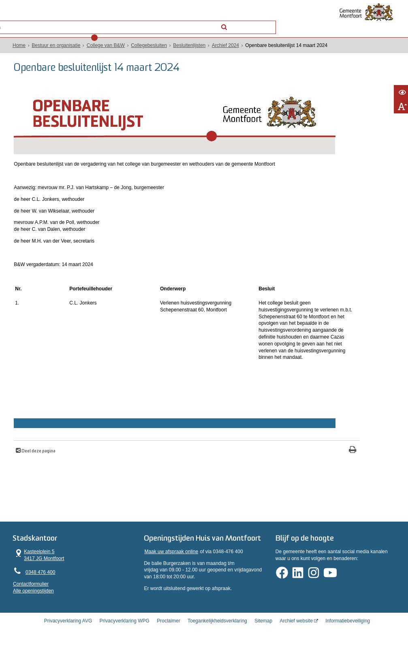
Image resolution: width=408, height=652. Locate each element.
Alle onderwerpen (43, 21)
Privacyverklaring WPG (125, 629)
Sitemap (263, 629)
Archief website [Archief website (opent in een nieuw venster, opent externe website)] (296, 629)
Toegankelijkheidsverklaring (217, 629)
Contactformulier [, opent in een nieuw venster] (32, 585)
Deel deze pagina (42, 451)
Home (20, 45)
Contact (88, 21)
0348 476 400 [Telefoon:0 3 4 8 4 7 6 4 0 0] (41, 574)
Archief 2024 (226, 45)
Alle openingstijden (34, 592)
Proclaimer (168, 629)
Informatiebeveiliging (347, 629)
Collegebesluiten (150, 45)
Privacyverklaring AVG (68, 629)
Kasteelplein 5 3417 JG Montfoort (40, 556)
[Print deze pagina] (241, 450)
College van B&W (107, 45)
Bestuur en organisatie (57, 45)
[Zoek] (268, 21)
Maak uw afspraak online (172, 562)
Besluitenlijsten (190, 45)
